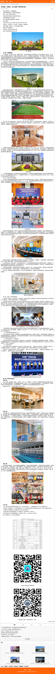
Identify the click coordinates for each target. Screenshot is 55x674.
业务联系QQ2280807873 (32, 671)
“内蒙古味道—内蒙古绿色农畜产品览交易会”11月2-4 (15, 663)
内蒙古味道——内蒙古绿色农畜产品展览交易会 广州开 (40, 663)
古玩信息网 (26, 666)
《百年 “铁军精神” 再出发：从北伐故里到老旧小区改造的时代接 (13, 627)
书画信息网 (15, 666)
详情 (10, 1)
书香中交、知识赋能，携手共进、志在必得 (9, 631)
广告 (8, 4)
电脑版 (29, 669)
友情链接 (6, 666)
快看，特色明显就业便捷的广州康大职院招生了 (40, 653)
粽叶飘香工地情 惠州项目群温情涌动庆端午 (9, 632)
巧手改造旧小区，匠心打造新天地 (7, 634)
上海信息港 (10, 666)
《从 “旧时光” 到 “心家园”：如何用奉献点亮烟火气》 (11, 629)
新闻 (7, 1)
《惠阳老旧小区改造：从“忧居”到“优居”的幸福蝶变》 (11, 636)
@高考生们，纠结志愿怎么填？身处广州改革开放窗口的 (15, 653)
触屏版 (25, 669)
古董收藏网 (21, 666)
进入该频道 (27, 639)
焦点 (2, 642)
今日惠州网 (2, 1)
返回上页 (52, 1)
